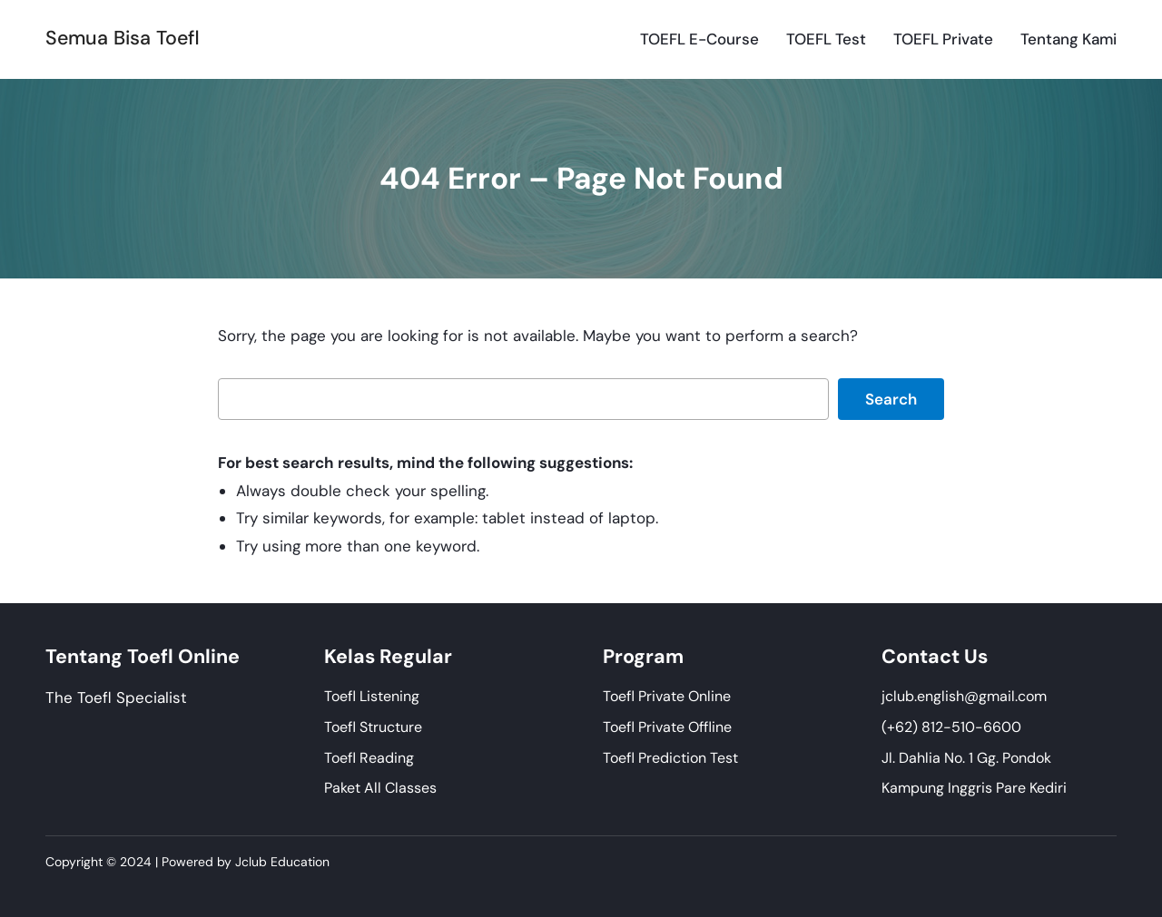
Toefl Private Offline (667, 727)
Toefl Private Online (667, 696)
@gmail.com (1005, 696)
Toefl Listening (371, 696)
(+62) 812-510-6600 (951, 727)
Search (891, 399)
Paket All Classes (380, 787)
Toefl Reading (369, 757)
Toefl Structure (373, 727)
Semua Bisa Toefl (122, 38)
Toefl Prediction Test (670, 757)
